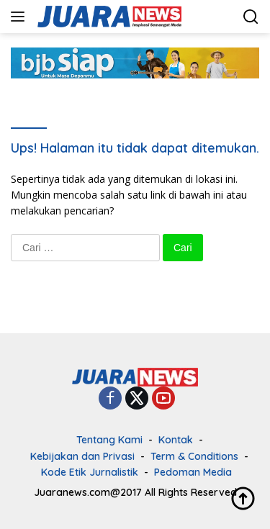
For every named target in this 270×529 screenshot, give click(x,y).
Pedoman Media (193, 472)
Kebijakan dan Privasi (82, 456)
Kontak (175, 439)
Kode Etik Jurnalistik (89, 472)
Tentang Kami (109, 439)
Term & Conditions (194, 456)
